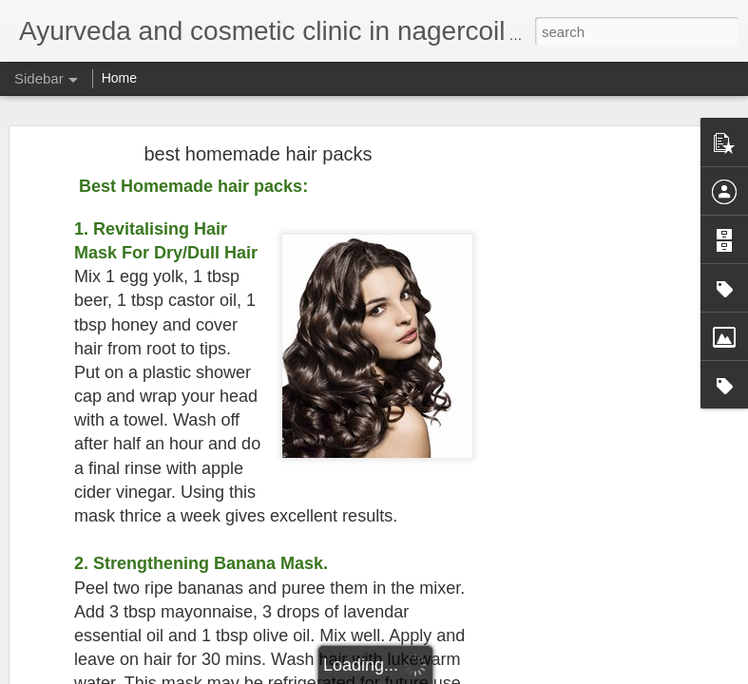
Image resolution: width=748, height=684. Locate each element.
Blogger (433, 673)
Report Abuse (489, 673)
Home (119, 78)
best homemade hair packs (258, 127)
